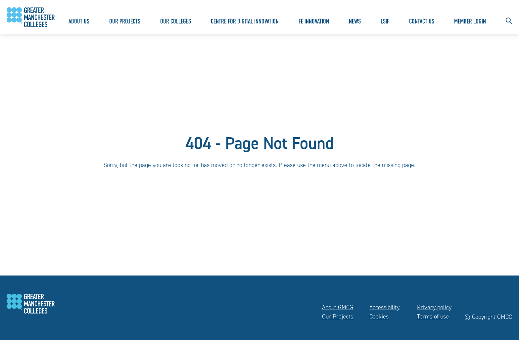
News (355, 22)
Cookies (379, 316)
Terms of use (433, 316)
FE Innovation (314, 22)
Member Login (470, 22)
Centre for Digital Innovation (245, 22)
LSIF (385, 22)
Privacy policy (434, 307)
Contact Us (421, 22)
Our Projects (124, 22)
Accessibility (384, 307)
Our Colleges (175, 22)
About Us (79, 22)
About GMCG (337, 307)
